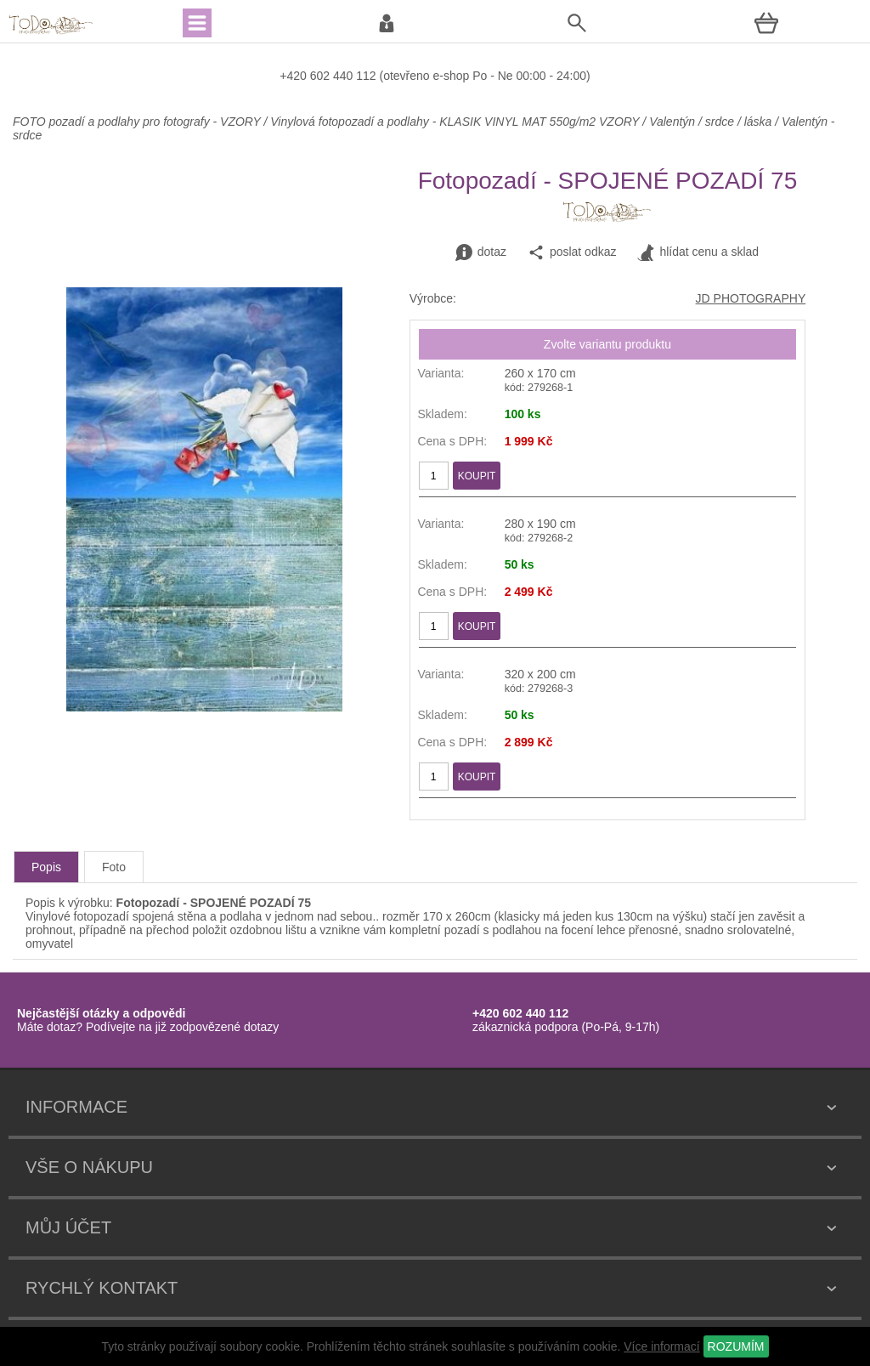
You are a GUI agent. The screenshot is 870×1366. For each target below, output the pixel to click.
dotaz (480, 252)
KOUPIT (477, 476)
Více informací (661, 1346)
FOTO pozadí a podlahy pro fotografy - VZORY (138, 121)
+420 (294, 75)
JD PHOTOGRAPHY (751, 298)
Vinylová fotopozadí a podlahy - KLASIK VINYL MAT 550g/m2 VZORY (454, 121)
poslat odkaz (572, 252)
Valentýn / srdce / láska (710, 121)
